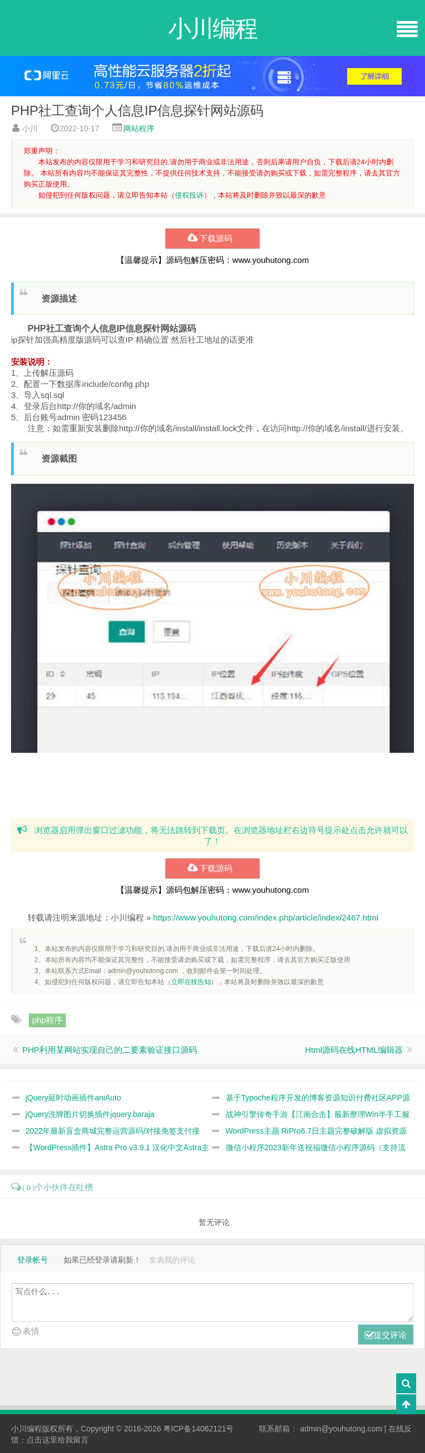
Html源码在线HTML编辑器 (354, 1049)
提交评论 (386, 1335)
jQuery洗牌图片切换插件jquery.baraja (89, 1114)
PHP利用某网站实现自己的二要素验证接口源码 (109, 1049)
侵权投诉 (189, 195)
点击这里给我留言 (58, 1439)
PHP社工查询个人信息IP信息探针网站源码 (137, 110)
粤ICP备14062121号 (198, 1428)
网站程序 (138, 128)
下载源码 (212, 239)
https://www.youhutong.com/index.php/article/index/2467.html (266, 917)
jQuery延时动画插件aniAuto (73, 1097)
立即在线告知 (191, 982)
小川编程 (26, 1428)
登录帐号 (32, 1259)
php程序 (47, 1020)
